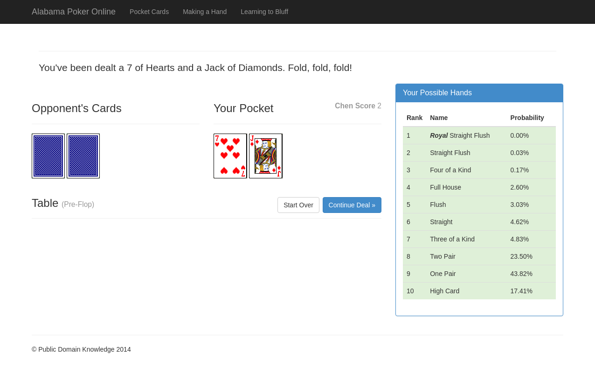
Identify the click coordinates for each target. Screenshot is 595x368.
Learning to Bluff (264, 11)
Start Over (298, 205)
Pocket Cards (149, 11)
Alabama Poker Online (74, 11)
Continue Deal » (352, 205)
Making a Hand (205, 11)
